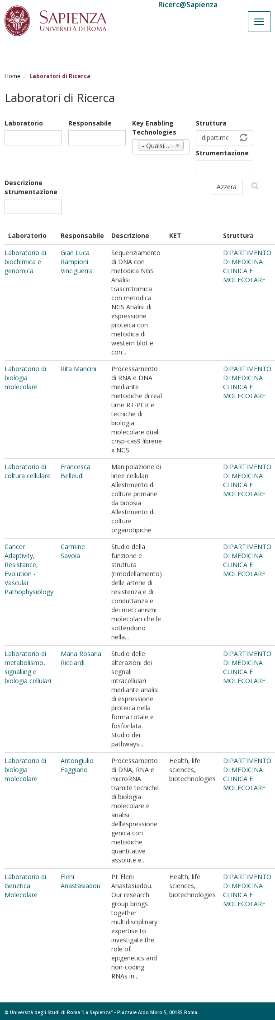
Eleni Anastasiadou (80, 881)
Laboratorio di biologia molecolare (25, 377)
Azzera (227, 186)
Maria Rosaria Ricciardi (81, 658)
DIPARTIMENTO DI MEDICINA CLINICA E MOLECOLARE (247, 266)
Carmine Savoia (73, 551)
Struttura (211, 123)
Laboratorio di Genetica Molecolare (25, 885)
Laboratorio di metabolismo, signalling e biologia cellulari (28, 667)
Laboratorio (24, 123)
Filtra (255, 186)
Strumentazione (222, 153)
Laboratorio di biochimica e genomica (25, 261)
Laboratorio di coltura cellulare (28, 471)
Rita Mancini (78, 368)
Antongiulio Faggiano (77, 765)
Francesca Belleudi (75, 471)
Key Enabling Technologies (154, 127)
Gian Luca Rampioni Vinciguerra (77, 261)
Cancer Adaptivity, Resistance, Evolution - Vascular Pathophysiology (29, 569)
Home (12, 76)
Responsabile (90, 123)
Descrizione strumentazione (31, 187)
